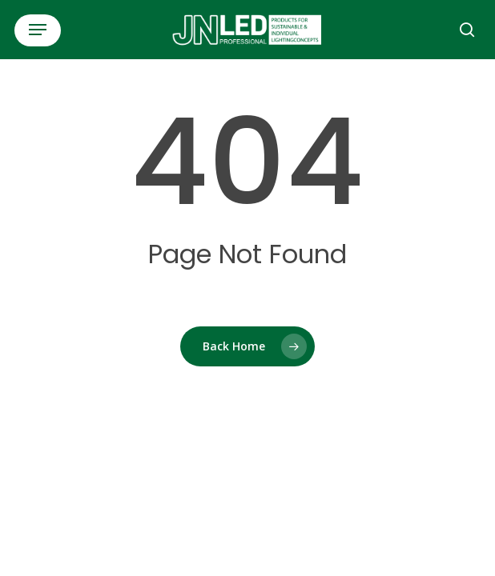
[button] (37, 30)
